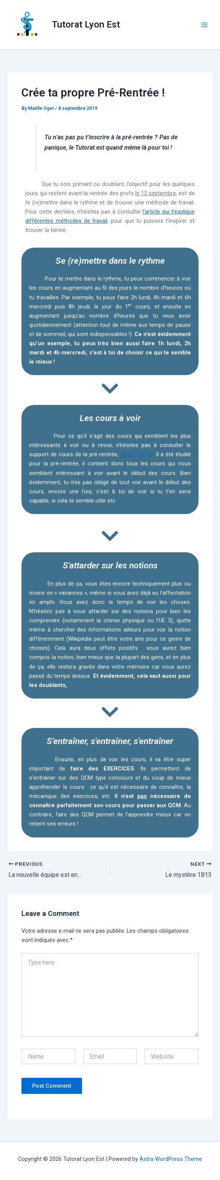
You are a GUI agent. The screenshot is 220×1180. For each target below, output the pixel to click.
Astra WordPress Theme (171, 1159)
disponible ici (136, 454)
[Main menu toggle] (204, 25)
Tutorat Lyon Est (86, 24)
